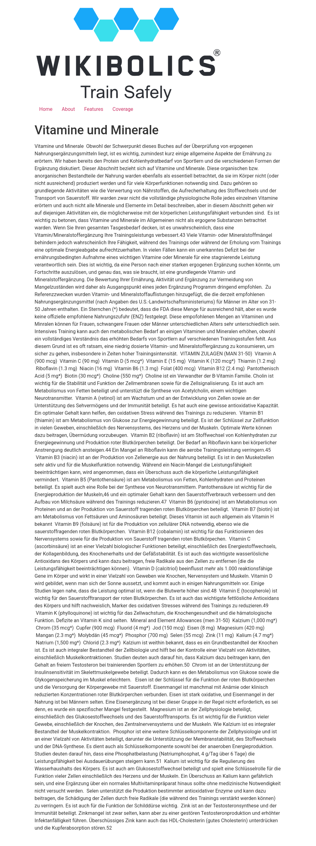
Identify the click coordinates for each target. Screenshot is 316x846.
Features (93, 109)
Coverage (123, 109)
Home (45, 109)
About (68, 109)
